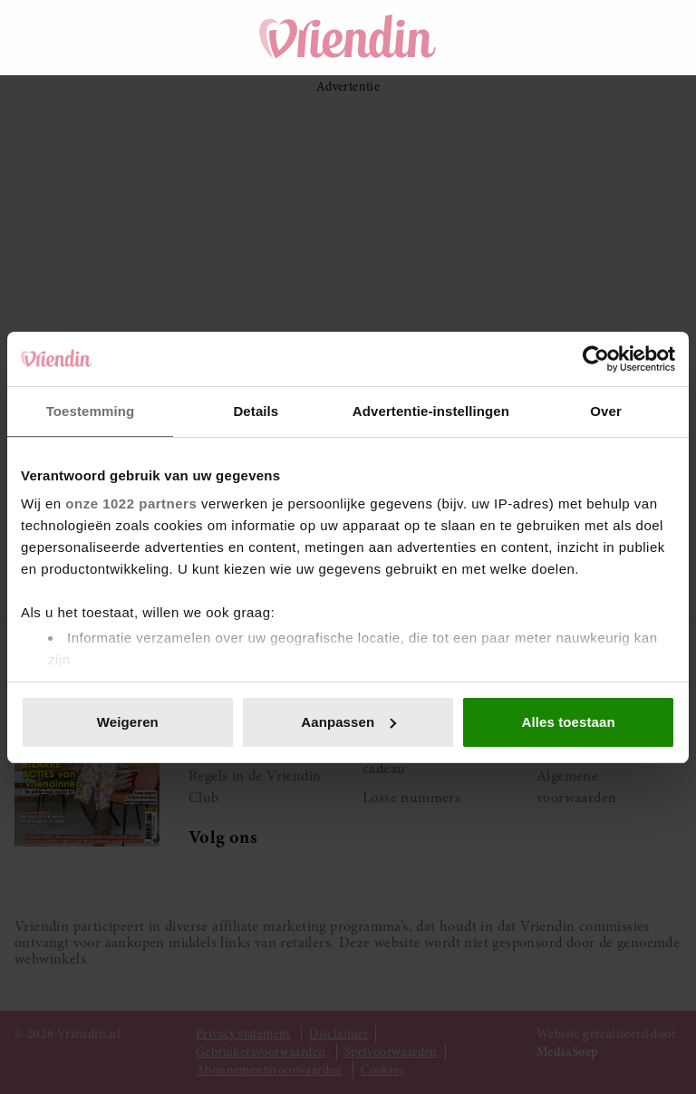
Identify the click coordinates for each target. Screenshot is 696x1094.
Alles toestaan (568, 722)
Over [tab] (606, 411)
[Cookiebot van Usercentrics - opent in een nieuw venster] (596, 359)
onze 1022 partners (131, 503)
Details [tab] (255, 411)
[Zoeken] (558, 37)
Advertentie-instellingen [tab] (431, 411)
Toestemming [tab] (90, 411)
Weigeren (128, 722)
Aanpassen (348, 722)
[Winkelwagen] (609, 37)
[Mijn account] (660, 37)
